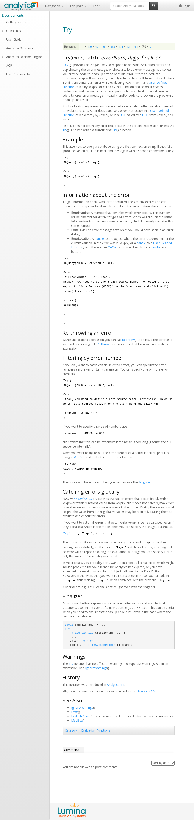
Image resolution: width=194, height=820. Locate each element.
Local (69, 625)
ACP (9, 65)
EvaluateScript (81, 716)
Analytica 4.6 (115, 685)
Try (65, 65)
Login (185, 6)
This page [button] (78, 6)
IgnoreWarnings (96, 668)
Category (71, 730)
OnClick (113, 247)
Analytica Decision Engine (24, 57)
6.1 (97, 47)
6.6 (136, 47)
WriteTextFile (82, 633)
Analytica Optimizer (19, 48)
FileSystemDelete (101, 645)
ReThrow (128, 340)
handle (99, 239)
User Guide (14, 39)
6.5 (129, 47)
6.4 (121, 47)
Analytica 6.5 (83, 499)
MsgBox (79, 457)
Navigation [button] (54, 6)
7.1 (152, 47)
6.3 (113, 47)
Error (74, 712)
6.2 (105, 47)
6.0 (90, 47)
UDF (123, 115)
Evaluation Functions (95, 730)
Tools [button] (98, 6)
